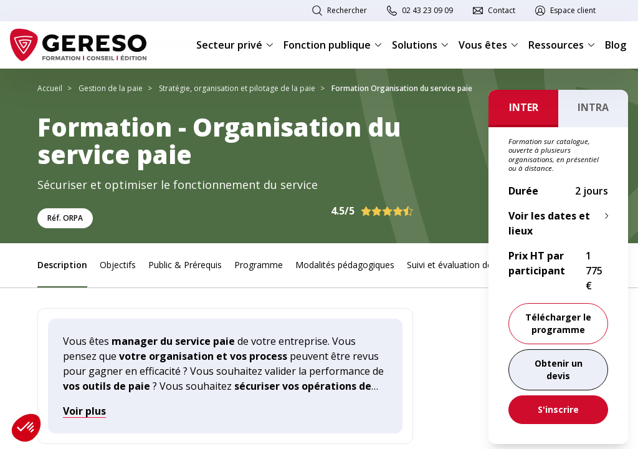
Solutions (420, 45)
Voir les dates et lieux (549, 223)
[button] (26, 428)
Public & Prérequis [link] (185, 265)
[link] (558, 369)
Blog (615, 45)
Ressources (561, 45)
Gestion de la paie (111, 88)
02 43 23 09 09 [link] (427, 10)
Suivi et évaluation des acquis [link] (466, 265)
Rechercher (347, 10)
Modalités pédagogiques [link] (344, 265)
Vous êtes (488, 45)
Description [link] (62, 265)
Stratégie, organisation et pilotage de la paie (237, 88)
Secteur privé (235, 45)
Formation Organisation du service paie (401, 88)
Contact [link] (501, 10)
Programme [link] (258, 265)
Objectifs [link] (118, 265)
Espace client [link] (573, 10)
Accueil (49, 88)
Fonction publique (332, 45)
